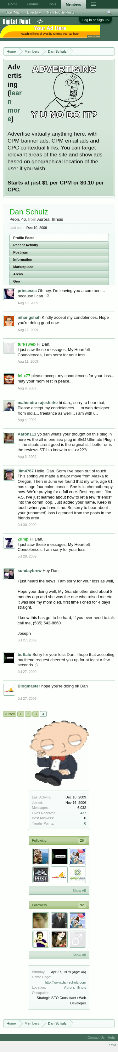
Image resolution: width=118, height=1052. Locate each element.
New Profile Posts (61, 12)
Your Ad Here (94, 36)
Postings (20, 252)
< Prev (10, 714)
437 (83, 813)
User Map (13, 12)
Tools (52, 4)
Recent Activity (25, 245)
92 (82, 905)
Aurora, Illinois (75, 987)
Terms (111, 1045)
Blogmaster (29, 686)
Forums (32, 4)
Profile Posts (23, 238)
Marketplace (23, 267)
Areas (18, 274)
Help (111, 1037)
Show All (79, 890)
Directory (34, 12)
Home (12, 4)
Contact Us (95, 1037)
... (82, 12)
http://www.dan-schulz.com (65, 982)
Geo (16, 281)
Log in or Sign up (95, 20)
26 (82, 840)
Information (22, 259)
